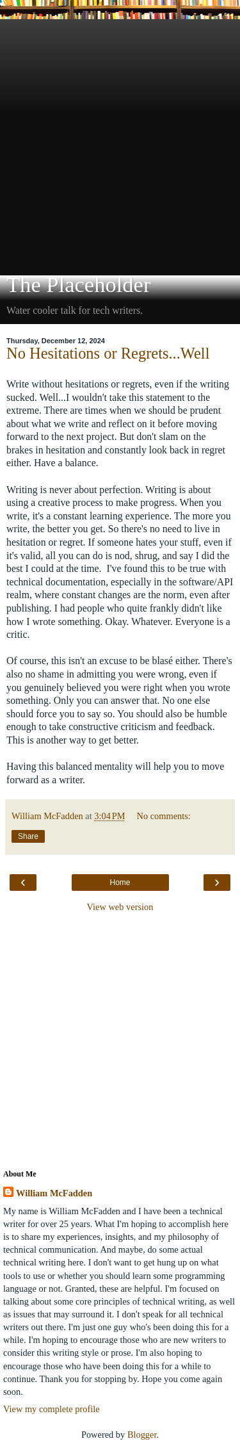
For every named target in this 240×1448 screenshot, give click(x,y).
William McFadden (54, 1193)
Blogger (142, 1434)
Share (28, 836)
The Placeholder (78, 284)
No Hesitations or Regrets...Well (107, 353)
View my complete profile (51, 1409)
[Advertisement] (120, 139)
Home (119, 882)
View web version (120, 907)
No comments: (164, 816)
